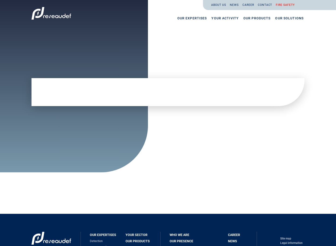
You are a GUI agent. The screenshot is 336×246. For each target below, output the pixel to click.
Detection (96, 241)
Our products (256, 18)
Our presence (181, 241)
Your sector (136, 235)
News (234, 5)
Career (248, 5)
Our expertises (192, 18)
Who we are (179, 235)
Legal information (291, 243)
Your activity (225, 18)
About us (218, 5)
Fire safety (285, 5)
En (300, 5)
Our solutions (289, 18)
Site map (285, 238)
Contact (265, 5)
